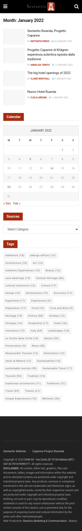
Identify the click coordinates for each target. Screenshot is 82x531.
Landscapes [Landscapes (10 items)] (58, 330)
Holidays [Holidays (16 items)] (14, 323)
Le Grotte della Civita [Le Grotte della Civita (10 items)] (21, 338)
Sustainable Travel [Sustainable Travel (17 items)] (57, 368)
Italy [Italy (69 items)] (36, 330)
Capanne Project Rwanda (48, 451)
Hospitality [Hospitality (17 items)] (38, 323)
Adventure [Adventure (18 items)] (14, 255)
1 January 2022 (58, 97)
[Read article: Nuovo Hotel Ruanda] (14, 97)
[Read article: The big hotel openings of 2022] (14, 78)
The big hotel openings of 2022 (48, 73)
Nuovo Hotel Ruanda (41, 92)
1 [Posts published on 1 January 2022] (62, 150)
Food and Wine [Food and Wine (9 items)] (61, 308)
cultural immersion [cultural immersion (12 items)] (20, 285)
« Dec (7, 203)
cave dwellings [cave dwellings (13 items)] (17, 278)
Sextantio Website (14, 451)
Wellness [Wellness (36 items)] (51, 398)
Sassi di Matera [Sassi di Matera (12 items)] (18, 361)
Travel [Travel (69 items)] (12, 391)
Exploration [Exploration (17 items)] (15, 308)
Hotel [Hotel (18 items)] (60, 323)
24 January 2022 (62, 41)
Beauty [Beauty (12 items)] (53, 270)
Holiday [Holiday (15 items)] (57, 315)
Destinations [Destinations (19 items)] (37, 293)
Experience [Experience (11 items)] (15, 300)
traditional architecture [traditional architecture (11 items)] (23, 383)
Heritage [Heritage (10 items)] (13, 315)
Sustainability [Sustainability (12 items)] (49, 361)
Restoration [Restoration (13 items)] (54, 353)
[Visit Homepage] (41, 6)
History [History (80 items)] (36, 315)
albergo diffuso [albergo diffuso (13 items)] (43, 255)
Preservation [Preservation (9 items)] (15, 345)
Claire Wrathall (40, 79)
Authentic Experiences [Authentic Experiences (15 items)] (22, 270)
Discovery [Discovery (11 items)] (63, 293)
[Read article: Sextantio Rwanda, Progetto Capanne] (14, 36)
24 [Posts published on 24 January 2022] (8, 187)
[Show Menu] (5, 6)
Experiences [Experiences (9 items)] (41, 300)
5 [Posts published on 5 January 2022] (30, 159)
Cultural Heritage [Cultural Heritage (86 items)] (50, 278)
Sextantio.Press (39, 41)
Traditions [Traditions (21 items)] (56, 383)
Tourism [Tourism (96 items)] (13, 376)
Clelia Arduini (38, 97)
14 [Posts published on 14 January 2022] (51, 168)
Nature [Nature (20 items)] (51, 338)
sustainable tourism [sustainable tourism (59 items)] (21, 368)
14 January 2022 (62, 65)
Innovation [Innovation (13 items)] (15, 330)
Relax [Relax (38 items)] (38, 345)
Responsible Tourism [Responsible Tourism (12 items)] (21, 353)
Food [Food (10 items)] (38, 308)
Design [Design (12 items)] (12, 293)
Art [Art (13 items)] (38, 263)
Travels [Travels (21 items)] (32, 391)
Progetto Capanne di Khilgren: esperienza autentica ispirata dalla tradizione (51, 54)
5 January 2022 (61, 79)
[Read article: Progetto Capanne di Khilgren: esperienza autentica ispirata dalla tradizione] (14, 56)
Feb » (16, 203)
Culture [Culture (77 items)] (48, 285)
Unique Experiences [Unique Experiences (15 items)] (21, 398)
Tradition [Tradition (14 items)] (36, 376)
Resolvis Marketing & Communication (45, 520)
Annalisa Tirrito (40, 65)
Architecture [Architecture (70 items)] (16, 263)
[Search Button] (76, 6)
